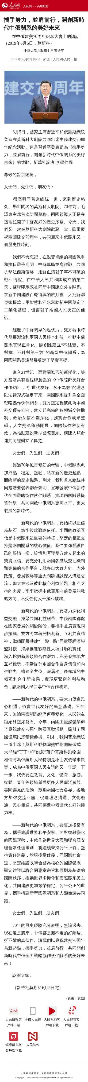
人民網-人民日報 (65, 59)
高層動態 (42, 6)
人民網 (27, 6)
